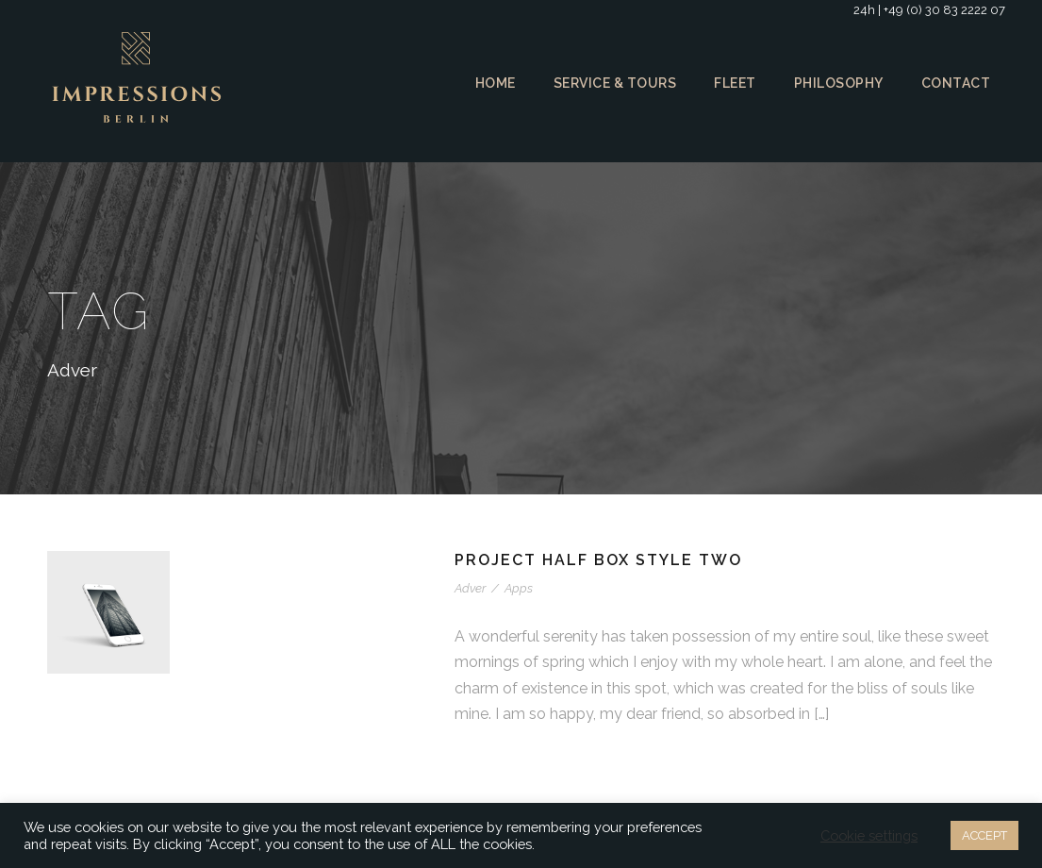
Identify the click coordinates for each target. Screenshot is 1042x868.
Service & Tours (610, 83)
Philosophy (839, 83)
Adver (471, 588)
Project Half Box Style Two (602, 560)
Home (488, 83)
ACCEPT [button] (982, 835)
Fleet (734, 83)
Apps (516, 588)
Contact (956, 83)
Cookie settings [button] (866, 835)
